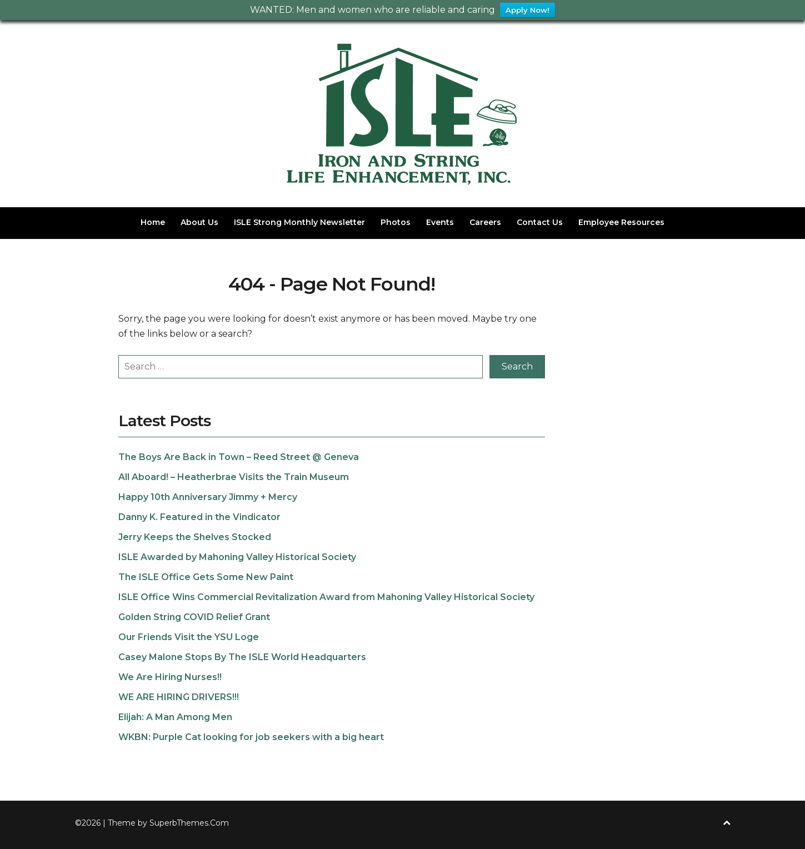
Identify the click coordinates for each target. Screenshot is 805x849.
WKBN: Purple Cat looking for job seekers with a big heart (251, 737)
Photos (396, 222)
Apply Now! (527, 10)
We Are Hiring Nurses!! (170, 677)
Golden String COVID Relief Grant (194, 617)
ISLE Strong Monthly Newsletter (299, 222)
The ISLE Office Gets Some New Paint (205, 577)
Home (153, 222)
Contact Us (540, 222)
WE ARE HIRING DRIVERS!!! (178, 697)
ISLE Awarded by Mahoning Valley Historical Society (237, 557)
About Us (199, 222)
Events (440, 222)
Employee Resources (621, 222)
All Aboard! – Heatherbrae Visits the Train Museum (233, 477)
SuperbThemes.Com (189, 823)
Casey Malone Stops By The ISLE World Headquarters (242, 657)
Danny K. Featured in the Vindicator (199, 517)
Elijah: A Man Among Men (175, 717)
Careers (485, 222)
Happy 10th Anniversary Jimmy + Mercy (207, 497)
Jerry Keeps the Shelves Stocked (194, 537)
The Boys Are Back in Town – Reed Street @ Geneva (238, 457)
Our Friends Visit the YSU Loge (188, 637)
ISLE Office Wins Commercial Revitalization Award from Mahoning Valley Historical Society (326, 597)
